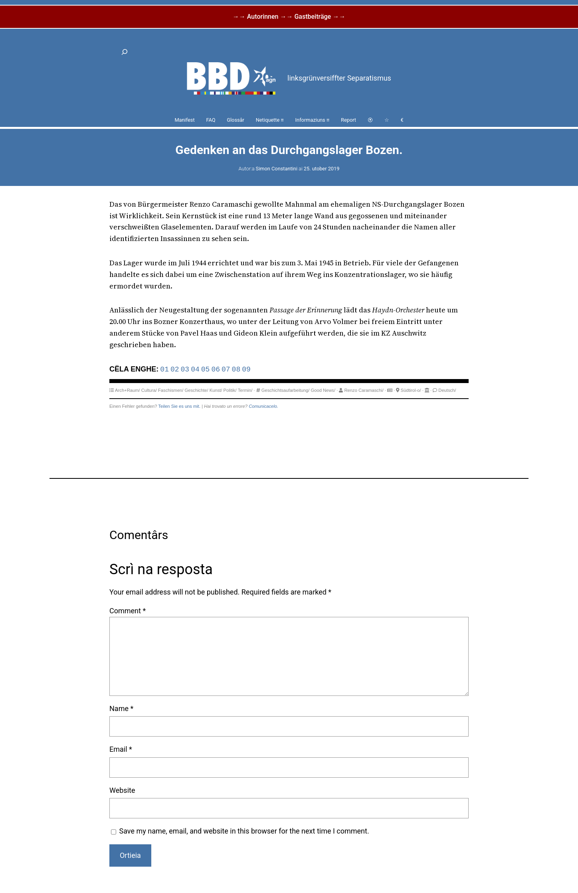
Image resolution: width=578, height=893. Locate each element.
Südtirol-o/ (411, 390)
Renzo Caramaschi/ (364, 390)
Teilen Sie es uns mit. (179, 406)
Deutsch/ (447, 390)
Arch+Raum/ (127, 390)
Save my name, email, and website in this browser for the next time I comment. (244, 831)
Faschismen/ (170, 390)
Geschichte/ (196, 390)
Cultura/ (149, 390)
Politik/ (230, 390)
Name (121, 708)
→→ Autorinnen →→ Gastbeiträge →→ (289, 16)
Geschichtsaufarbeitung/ (285, 390)
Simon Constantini (276, 169)
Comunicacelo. (263, 406)
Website (122, 790)
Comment (127, 611)
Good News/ (323, 390)
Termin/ (245, 390)
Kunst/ (216, 390)
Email (120, 749)
